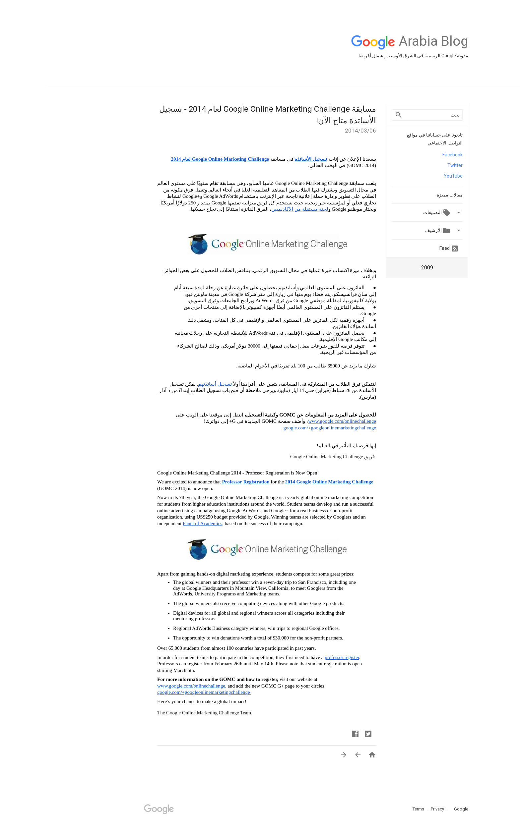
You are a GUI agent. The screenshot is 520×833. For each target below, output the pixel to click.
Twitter (409, 165)
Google (413, 808)
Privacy (391, 808)
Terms (372, 808)
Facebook (406, 154)
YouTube (407, 176)
